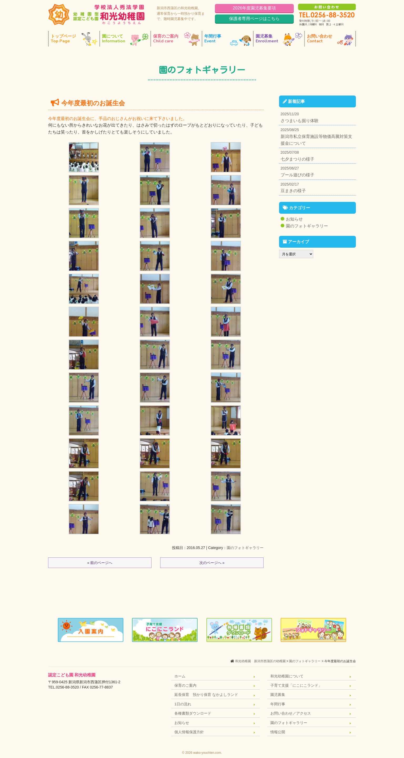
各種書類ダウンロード (192, 713)
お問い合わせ (330, 39)
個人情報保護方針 (189, 732)
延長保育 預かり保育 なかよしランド (206, 694)
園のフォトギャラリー (245, 548)
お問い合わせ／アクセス (290, 713)
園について (125, 39)
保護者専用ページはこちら (254, 18)
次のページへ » (212, 563)
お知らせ (294, 219)
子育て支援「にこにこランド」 (296, 685)
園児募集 (279, 39)
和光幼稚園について (287, 676)
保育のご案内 (176, 39)
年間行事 (227, 39)
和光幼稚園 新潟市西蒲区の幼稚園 (260, 661)
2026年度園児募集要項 (254, 8)
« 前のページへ (100, 563)
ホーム (179, 676)
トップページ (74, 39)
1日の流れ (182, 704)
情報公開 (277, 732)
